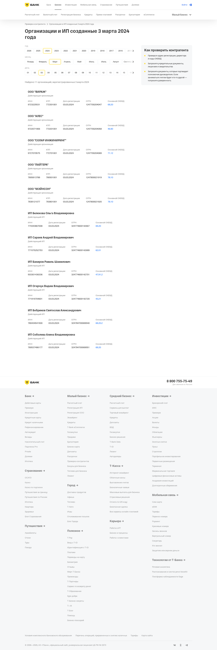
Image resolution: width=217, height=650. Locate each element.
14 (117, 72)
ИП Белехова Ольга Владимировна (51, 213)
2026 (29, 51)
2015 (130, 51)
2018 (102, 51)
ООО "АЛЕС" (35, 116)
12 (103, 72)
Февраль (43, 62)
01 (28, 72)
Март (55, 62)
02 (35, 72)
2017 (111, 51)
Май (79, 62)
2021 (75, 51)
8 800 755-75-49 (179, 381)
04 (48, 72)
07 (69, 72)
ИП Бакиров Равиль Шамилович (49, 262)
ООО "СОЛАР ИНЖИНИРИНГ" (47, 140)
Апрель (67, 62)
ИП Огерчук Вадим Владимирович (51, 286)
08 (76, 72)
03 (42, 72)
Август (116, 62)
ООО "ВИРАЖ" (37, 92)
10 (90, 72)
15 (124, 72)
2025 (38, 51)
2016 (120, 51)
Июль (103, 62)
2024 (47, 51)
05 (55, 72)
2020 (84, 51)
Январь (30, 62)
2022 (65, 51)
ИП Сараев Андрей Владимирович (51, 237)
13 (110, 72)
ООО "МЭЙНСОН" (39, 189)
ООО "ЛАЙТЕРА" (38, 164)
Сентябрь (128, 62)
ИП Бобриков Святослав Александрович (54, 310)
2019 (93, 51)
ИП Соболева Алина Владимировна (51, 334)
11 (96, 72)
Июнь (91, 62)
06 (62, 72)
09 (83, 72)
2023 (56, 51)
